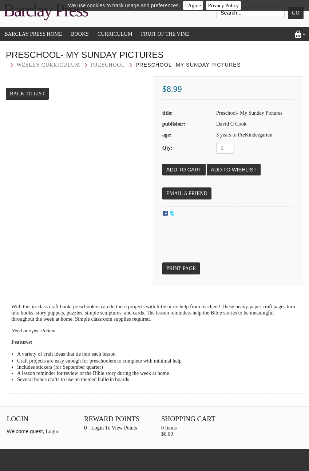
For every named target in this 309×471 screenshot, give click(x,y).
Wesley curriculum (48, 65)
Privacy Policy (223, 5)
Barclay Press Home (33, 34)
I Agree (193, 5)
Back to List (27, 93)
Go (296, 13)
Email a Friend (186, 193)
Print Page (181, 268)
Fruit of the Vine (165, 34)
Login (51, 431)
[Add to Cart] (184, 169)
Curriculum (115, 34)
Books (80, 34)
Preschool (108, 65)
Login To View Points (114, 428)
